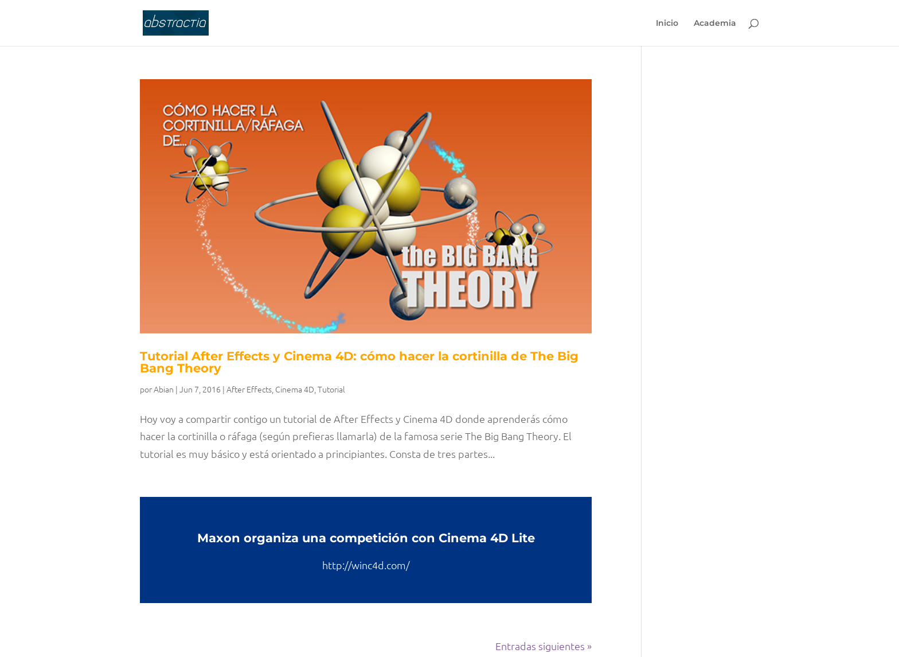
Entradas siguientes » (543, 645)
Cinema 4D (294, 389)
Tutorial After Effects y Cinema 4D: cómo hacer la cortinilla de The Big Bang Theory (359, 362)
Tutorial (331, 389)
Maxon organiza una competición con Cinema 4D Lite (366, 538)
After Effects (249, 389)
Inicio (667, 23)
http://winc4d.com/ (365, 565)
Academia (715, 23)
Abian (164, 389)
